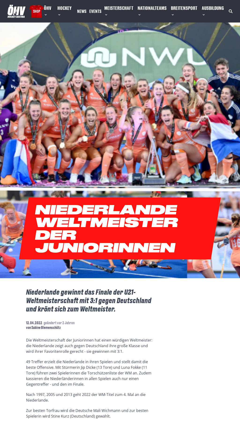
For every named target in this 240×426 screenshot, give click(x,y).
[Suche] (230, 11)
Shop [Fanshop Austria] (36, 11)
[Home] (17, 11)
